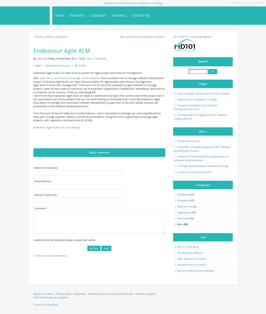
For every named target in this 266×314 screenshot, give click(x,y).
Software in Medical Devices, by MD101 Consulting (22, 14)
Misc (89, 58)
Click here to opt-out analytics (50, 297)
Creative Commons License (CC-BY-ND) (110, 294)
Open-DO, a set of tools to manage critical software (69, 78)
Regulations (184, 212)
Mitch (40, 58)
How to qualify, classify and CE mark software (203, 93)
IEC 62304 (80, 65)
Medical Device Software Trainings (197, 99)
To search (259, 2)
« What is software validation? (50, 36)
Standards (183, 194)
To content (234, 2)
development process (57, 65)
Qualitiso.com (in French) (191, 264)
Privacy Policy (63, 294)
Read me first (185, 206)
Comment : (41, 208)
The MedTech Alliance (190, 252)
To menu (247, 2)
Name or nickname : (46, 167)
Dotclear (53, 304)
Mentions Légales (145, 294)
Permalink (100, 58)
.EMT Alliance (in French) (191, 258)
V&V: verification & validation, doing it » (142, 36)
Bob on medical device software (195, 270)
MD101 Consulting (188, 247)
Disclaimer (79, 294)
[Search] (198, 71)
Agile (38, 65)
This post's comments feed (51, 255)
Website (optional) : (46, 195)
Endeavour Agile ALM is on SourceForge (56, 127)
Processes (183, 218)
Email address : (43, 181)
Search (202, 61)
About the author (43, 294)
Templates (183, 200)
